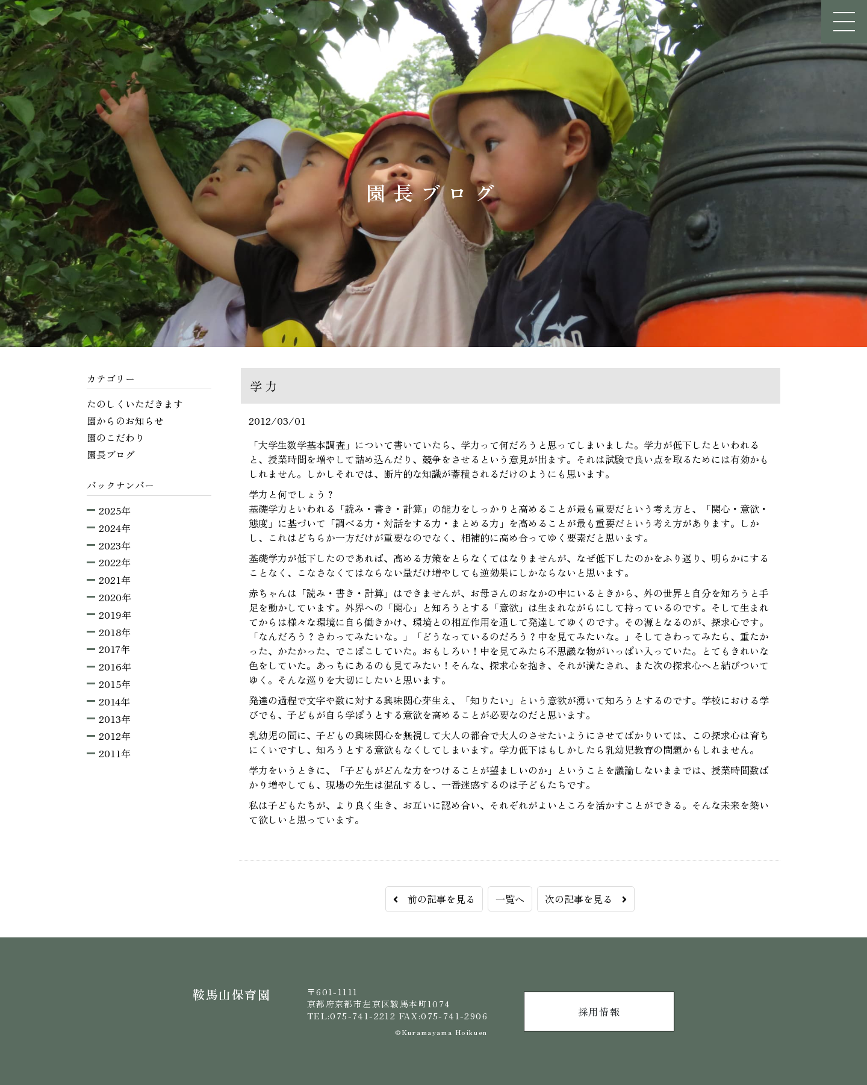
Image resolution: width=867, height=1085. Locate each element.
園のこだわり (115, 437)
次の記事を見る (586, 899)
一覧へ (510, 899)
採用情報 (599, 1011)
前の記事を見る (434, 899)
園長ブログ (111, 454)
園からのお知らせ (125, 420)
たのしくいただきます (135, 403)
